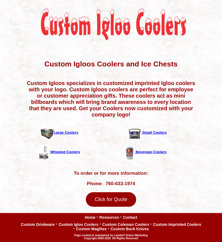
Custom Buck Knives (129, 228)
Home (90, 217)
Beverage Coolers (145, 152)
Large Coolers (59, 132)
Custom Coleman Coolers (125, 224)
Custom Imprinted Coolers (177, 224)
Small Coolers (147, 132)
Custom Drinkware (38, 225)
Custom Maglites (91, 228)
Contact (130, 216)
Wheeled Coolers (59, 152)
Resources (109, 216)
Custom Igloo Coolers (78, 224)
